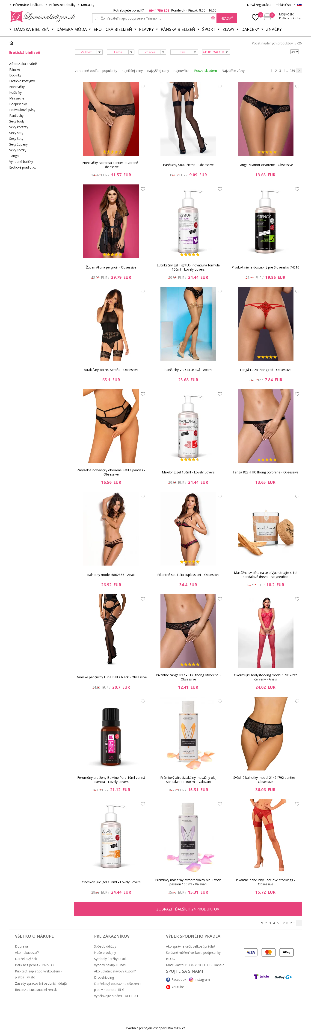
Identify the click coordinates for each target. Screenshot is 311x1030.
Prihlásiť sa (283, 5)
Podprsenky (18, 104)
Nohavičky (17, 87)
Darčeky (250, 29)
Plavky (146, 29)
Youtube (178, 987)
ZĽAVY (228, 29)
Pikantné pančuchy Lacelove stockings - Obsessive (265, 882)
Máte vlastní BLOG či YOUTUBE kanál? (195, 965)
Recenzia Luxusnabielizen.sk (36, 989)
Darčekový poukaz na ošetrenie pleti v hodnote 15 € (117, 986)
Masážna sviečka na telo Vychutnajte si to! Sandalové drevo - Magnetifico (265, 574)
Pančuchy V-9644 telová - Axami (188, 370)
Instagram (202, 979)
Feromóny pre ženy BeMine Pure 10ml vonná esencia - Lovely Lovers (111, 779)
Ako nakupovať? (27, 952)
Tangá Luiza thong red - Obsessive (265, 370)
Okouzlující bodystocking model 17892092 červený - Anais (265, 677)
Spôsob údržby (105, 946)
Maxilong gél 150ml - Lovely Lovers (188, 472)
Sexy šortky (17, 150)
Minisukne (16, 98)
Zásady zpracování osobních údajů (41, 983)
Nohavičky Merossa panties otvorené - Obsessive (111, 164)
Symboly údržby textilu (110, 959)
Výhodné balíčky (21, 161)
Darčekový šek (26, 959)
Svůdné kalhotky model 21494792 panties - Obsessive (265, 779)
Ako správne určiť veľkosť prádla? (190, 946)
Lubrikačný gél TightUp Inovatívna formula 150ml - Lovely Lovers (188, 267)
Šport (209, 29)
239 (292, 70)
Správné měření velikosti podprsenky (193, 952)
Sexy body (16, 121)
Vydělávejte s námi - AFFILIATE (117, 996)
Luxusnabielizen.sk (42, 16)
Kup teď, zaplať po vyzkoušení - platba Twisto (38, 974)
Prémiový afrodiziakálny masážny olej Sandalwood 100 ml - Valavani (188, 779)
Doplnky (15, 75)
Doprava (21, 946)
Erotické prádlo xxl (22, 167)
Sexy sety (16, 133)
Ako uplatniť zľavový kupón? (115, 971)
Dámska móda (71, 29)
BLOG (170, 959)
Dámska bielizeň (32, 29)
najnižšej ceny (132, 70)
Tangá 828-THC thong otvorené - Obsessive (266, 472)
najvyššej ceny (158, 70)
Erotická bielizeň (113, 29)
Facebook (179, 979)
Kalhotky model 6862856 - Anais (111, 574)
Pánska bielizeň (178, 29)
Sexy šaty (16, 138)
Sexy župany (18, 144)
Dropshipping (104, 977)
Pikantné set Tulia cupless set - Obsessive (188, 574)
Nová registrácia (259, 5)
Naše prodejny (105, 952)
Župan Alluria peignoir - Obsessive (111, 267)
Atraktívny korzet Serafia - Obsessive (111, 370)
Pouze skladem (205, 70)
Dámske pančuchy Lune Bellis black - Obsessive (111, 677)
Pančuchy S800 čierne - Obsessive (188, 165)
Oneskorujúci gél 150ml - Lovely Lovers (111, 882)
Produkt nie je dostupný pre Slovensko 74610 (265, 267)
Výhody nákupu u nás (110, 965)
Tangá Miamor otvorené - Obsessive (265, 165)
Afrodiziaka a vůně (23, 63)
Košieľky (15, 92)
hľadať (227, 18)
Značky (274, 29)
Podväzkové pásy (22, 110)
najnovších (182, 70)
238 (285, 923)
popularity (109, 70)
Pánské (14, 69)
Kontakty (87, 5)
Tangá (14, 156)
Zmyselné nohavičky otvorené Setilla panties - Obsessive (111, 472)
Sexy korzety (18, 127)
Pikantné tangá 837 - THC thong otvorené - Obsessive (188, 677)
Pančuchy (16, 115)
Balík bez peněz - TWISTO (34, 965)
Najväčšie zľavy (233, 70)
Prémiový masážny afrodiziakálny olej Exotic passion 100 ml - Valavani (188, 882)
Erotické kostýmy (22, 81)
